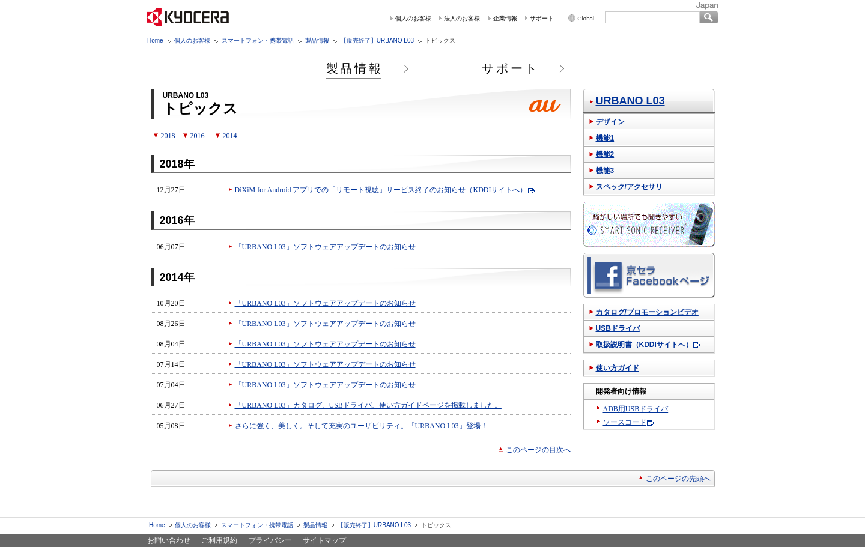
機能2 (605, 154)
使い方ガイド (617, 368)
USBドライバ (618, 328)
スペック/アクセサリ (629, 187)
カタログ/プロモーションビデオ (647, 312)
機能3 (605, 170)
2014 (230, 135)
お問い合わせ (168, 540)
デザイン (610, 122)
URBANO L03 (630, 101)
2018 (168, 135)
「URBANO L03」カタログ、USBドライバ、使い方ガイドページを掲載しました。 (368, 405)
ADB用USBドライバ (636, 409)
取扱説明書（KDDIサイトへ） (644, 344)
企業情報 (505, 18)
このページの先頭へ (678, 478)
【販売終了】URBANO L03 (377, 40)
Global (585, 18)
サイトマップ (324, 540)
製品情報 (317, 40)
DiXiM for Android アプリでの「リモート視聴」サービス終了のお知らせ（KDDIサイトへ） (381, 190)
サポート (542, 18)
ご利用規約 (219, 540)
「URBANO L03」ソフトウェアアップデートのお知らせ (325, 247)
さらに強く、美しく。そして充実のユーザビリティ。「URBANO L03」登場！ (361, 426)
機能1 (605, 138)
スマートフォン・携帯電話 (258, 40)
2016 (197, 135)
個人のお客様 (413, 18)
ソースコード (624, 422)
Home (155, 40)
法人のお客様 (462, 18)
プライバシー (270, 540)
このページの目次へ (538, 450)
